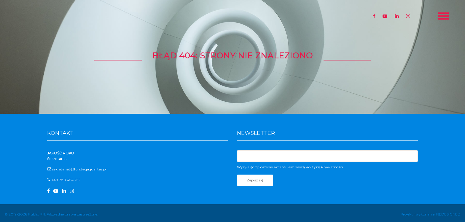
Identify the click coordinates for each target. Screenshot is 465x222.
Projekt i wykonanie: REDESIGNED (430, 214)
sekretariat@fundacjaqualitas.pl (79, 169)
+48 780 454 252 (65, 180)
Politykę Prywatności (324, 167)
